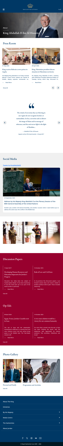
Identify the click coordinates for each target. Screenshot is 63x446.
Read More (9, 82)
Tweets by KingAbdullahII (12, 165)
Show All (5, 88)
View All (5, 293)
